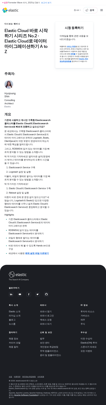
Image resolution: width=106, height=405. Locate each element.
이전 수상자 (86, 338)
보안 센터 (44, 342)
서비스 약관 (71, 46)
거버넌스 (85, 315)
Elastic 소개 (14, 311)
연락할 (72, 54)
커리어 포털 (14, 342)
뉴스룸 (12, 323)
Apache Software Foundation (26, 395)
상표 (10, 377)
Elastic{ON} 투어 (89, 342)
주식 (83, 323)
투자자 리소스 (87, 311)
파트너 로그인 (47, 315)
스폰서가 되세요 (89, 346)
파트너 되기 (46, 323)
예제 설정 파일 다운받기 (37, 253)
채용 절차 (13, 346)
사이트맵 (40, 377)
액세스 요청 (46, 319)
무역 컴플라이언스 (49, 351)
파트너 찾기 (46, 311)
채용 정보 (13, 338)
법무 (42, 338)
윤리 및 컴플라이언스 (50, 355)
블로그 (12, 319)
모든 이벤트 (86, 351)
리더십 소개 (14, 315)
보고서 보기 (46, 2)
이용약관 (17, 377)
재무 (83, 319)
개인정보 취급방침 (49, 346)
